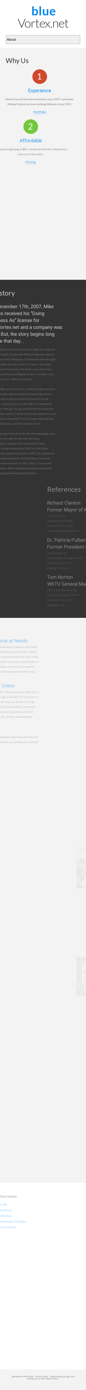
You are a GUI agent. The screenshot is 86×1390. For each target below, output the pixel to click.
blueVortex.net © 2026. (23, 1376)
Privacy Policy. (42, 1376)
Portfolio (31, 112)
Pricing (13, 162)
